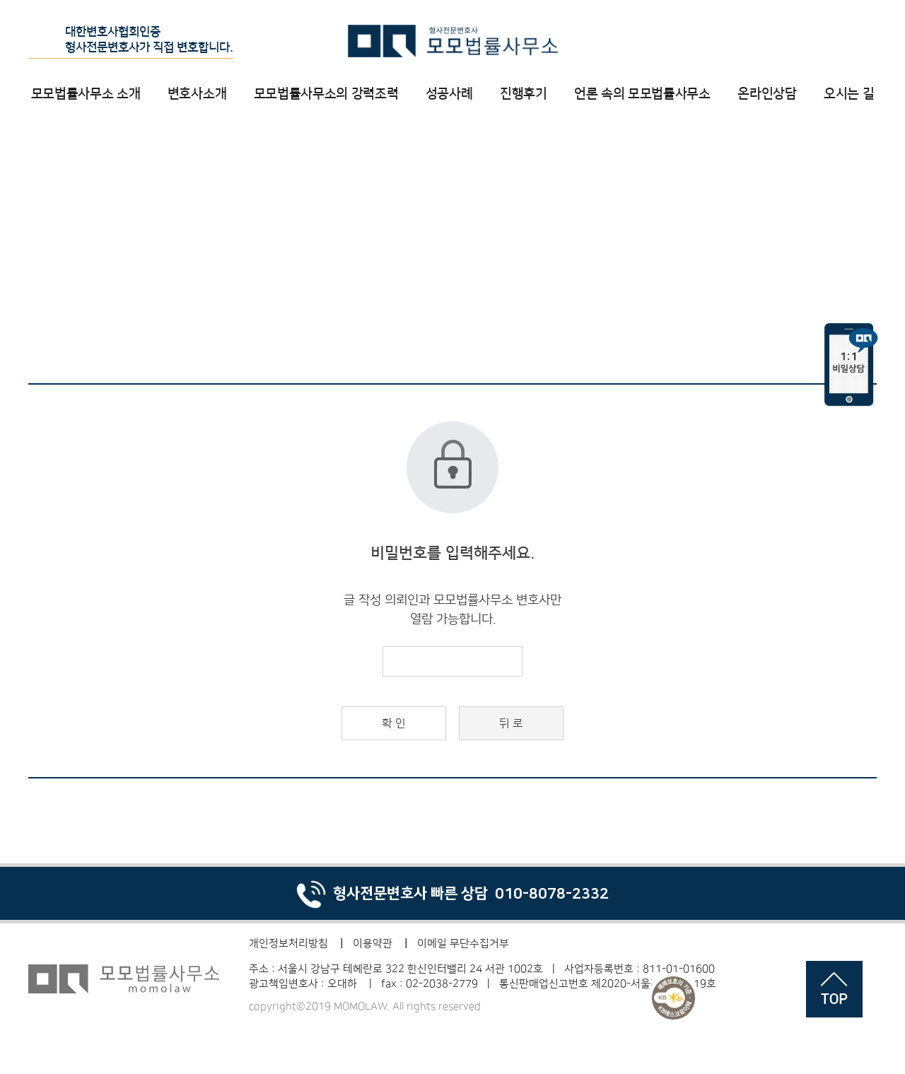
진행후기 (523, 93)
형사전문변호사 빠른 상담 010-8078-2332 (452, 893)
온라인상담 (766, 93)
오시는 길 (849, 93)
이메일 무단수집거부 (463, 944)
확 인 (394, 723)
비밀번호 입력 (0, 0)
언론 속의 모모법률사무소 (642, 93)
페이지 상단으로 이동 (834, 989)
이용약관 (372, 944)
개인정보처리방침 (288, 944)
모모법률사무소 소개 (86, 93)
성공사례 (449, 93)
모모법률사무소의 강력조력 (326, 93)
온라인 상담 (811, 40)
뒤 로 (511, 723)
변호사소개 (197, 93)
